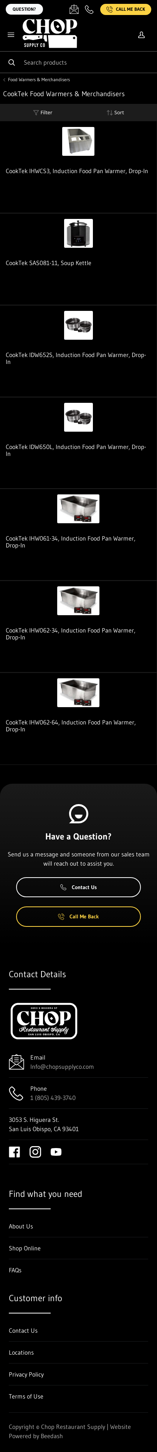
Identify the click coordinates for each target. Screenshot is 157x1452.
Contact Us (78, 887)
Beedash (52, 1436)
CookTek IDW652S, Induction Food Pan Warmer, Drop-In (76, 358)
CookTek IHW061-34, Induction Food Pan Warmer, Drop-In (71, 542)
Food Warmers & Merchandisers (39, 79)
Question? (24, 9)
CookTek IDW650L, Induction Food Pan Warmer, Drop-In (76, 450)
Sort (115, 112)
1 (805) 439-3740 (53, 1098)
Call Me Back (125, 9)
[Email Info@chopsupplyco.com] (74, 9)
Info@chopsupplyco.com (62, 1066)
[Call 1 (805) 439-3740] (89, 9)
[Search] (78, 62)
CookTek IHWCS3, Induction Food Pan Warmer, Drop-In (77, 170)
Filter (42, 112)
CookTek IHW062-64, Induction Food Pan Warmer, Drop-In (71, 726)
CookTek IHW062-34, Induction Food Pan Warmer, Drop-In (71, 634)
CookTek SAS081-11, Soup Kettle (48, 262)
